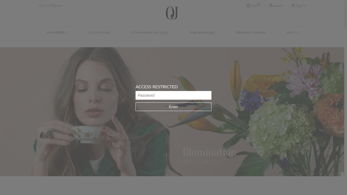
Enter (173, 107)
